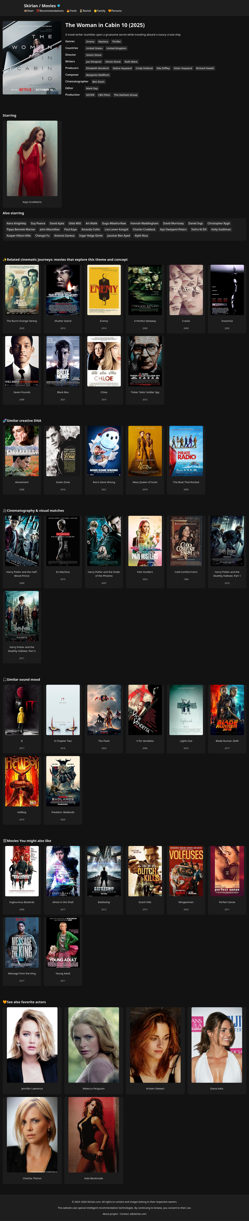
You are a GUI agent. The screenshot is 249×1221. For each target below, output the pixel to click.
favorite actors (33, 1002)
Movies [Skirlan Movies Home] (51, 5)
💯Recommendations (50, 11)
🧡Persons (115, 11)
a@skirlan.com (138, 1213)
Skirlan (31, 5)
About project (110, 1213)
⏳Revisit (85, 11)
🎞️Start (29, 11)
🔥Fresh (71, 11)
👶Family (99, 11)
